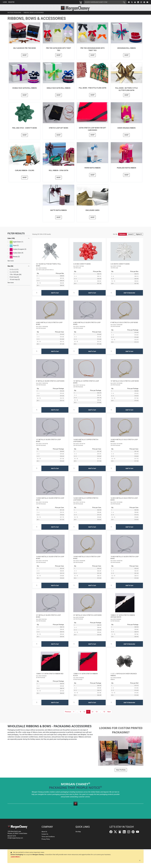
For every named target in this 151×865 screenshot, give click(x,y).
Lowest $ (130, 238)
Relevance (122, 238)
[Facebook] (129, 2)
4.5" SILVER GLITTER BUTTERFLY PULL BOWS (48, 269)
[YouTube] (147, 2)
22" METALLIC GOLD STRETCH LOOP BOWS (87, 619)
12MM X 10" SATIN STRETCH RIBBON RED (49, 678)
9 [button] (80, 716)
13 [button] (96, 716)
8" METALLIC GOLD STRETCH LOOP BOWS (124, 327)
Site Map (78, 831)
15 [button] (104, 716)
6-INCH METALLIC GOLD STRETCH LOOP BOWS (49, 328)
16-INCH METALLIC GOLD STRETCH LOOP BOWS (124, 503)
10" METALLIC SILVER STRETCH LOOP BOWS (48, 445)
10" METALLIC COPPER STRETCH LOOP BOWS (86, 386)
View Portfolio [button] (121, 774)
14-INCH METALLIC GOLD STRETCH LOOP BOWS (124, 445)
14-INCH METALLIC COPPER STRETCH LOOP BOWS (85, 445)
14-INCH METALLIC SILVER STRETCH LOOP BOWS (50, 503)
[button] (47, 13)
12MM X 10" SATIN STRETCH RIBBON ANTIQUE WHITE (123, 620)
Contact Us (45, 834)
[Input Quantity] (36, 297)
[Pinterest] (144, 2)
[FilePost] (135, 2)
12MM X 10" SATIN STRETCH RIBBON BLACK (85, 679)
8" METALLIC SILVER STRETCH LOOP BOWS (50, 385)
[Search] (103, 2)
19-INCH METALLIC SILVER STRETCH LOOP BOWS (125, 562)
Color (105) (11, 243)
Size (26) (10, 270)
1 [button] (73, 716)
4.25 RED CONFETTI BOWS (82, 268)
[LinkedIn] (138, 2)
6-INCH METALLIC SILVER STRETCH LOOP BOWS (86, 328)
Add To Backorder (129, 297)
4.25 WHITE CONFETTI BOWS (120, 268)
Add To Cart (55, 297)
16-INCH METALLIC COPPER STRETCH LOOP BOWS (85, 503)
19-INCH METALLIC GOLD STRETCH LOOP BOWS (86, 562)
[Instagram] (141, 2)
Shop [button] (25, 59)
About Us (44, 831)
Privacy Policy (46, 839)
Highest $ (139, 238)
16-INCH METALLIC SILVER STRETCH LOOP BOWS (50, 562)
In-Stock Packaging (14, 17)
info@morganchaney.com (15, 838)
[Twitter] (132, 2)
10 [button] (84, 716)
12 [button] (92, 716)
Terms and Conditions (48, 836)
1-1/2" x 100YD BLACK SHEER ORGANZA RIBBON (124, 679)
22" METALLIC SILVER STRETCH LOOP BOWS (48, 620)
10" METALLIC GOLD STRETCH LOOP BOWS (125, 385)
